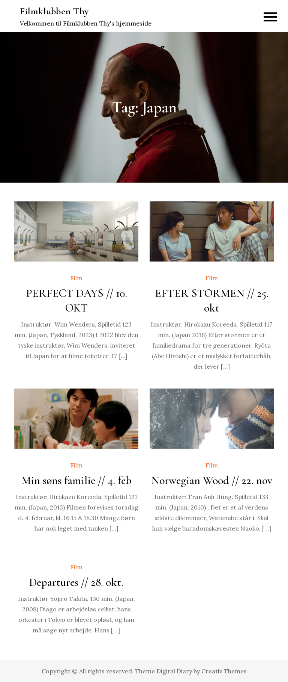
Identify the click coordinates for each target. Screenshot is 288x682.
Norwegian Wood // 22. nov (211, 480)
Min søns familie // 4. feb (76, 480)
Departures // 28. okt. (76, 582)
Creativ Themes (224, 671)
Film (76, 278)
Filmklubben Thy (54, 11)
